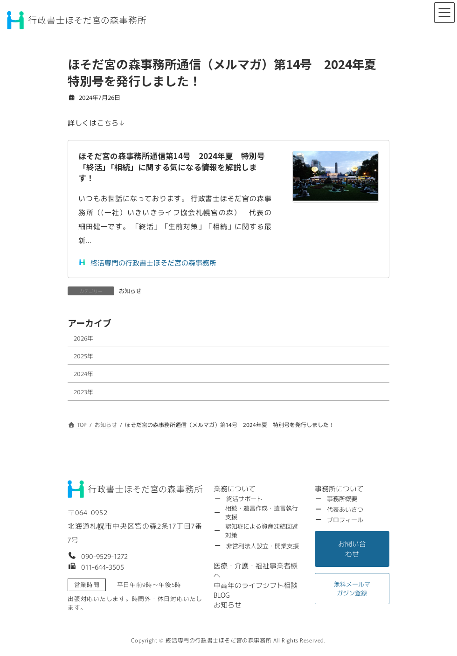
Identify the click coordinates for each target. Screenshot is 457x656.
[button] (98, 555)
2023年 (83, 391)
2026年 (83, 337)
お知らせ (130, 290)
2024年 (83, 373)
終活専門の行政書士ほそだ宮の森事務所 (147, 262)
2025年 (83, 355)
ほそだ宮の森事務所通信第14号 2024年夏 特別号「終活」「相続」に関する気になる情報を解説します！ (171, 166)
